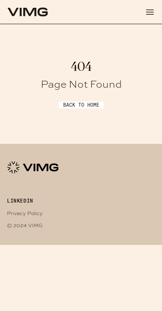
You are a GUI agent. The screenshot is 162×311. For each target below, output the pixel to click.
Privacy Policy (25, 213)
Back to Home (81, 105)
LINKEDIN (20, 200)
